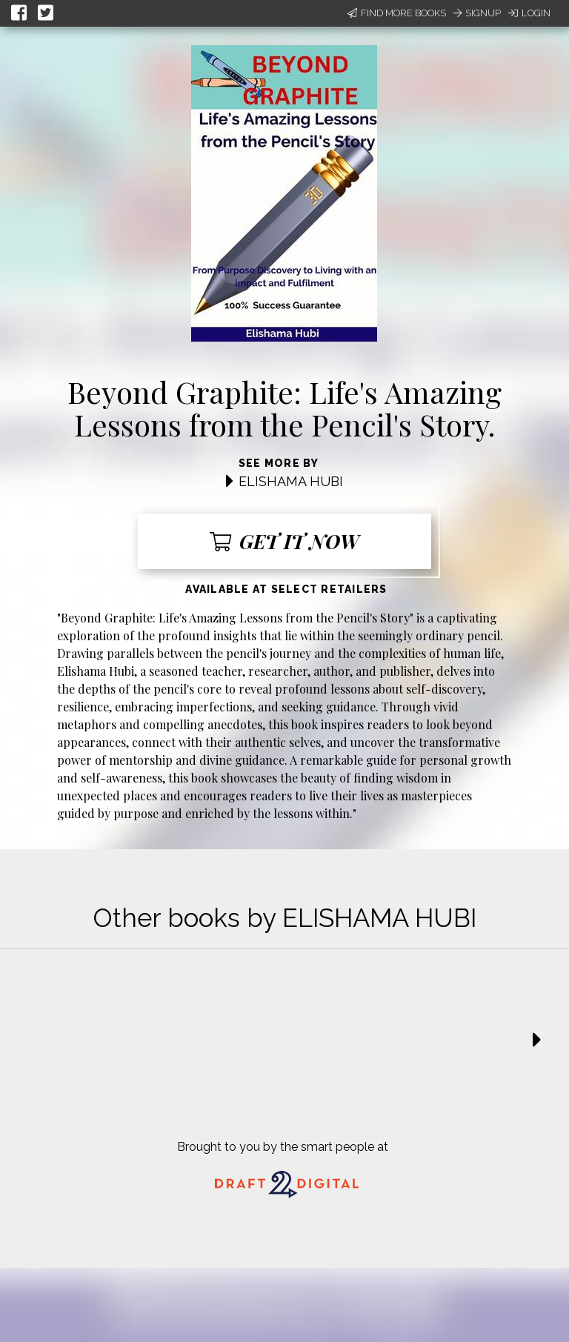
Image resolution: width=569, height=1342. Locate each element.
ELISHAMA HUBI (291, 481)
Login (529, 13)
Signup (477, 13)
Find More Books (396, 13)
